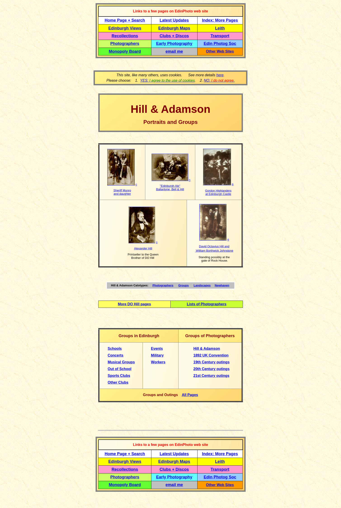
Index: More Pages (220, 20)
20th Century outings (211, 369)
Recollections (125, 36)
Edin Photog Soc (220, 43)
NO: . (219, 80)
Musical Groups (121, 362)
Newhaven (222, 285)
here (219, 75)
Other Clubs (118, 382)
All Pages (190, 395)
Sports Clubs (119, 376)
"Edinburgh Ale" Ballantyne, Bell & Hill (170, 187)
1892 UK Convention (211, 355)
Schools (115, 348)
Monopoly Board (125, 51)
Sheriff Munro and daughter (122, 192)
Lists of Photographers (206, 304)
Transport (220, 36)
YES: (167, 80)
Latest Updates (174, 20)
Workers (158, 362)
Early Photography (174, 43)
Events (157, 348)
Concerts (115, 355)
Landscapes (202, 285)
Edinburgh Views (124, 28)
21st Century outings (211, 376)
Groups (183, 285)
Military (157, 355)
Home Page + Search (125, 20)
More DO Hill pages (134, 304)
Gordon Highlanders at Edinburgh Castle (218, 192)
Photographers (124, 43)
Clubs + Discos (174, 36)
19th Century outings (211, 362)
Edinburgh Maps (174, 28)
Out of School (120, 369)
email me (174, 51)
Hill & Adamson (206, 348)
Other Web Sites (220, 51)
